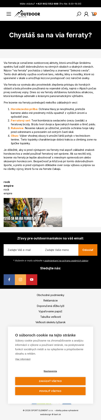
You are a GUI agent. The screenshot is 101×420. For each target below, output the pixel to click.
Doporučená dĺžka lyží (50, 306)
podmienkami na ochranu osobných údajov (66, 260)
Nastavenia (50, 371)
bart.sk (57, 414)
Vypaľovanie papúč (50, 311)
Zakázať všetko (50, 381)
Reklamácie (50, 300)
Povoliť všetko (50, 391)
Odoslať (87, 250)
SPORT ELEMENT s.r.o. (42, 410)
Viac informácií (23, 359)
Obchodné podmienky (50, 295)
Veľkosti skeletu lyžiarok (50, 322)
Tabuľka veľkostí (50, 316)
